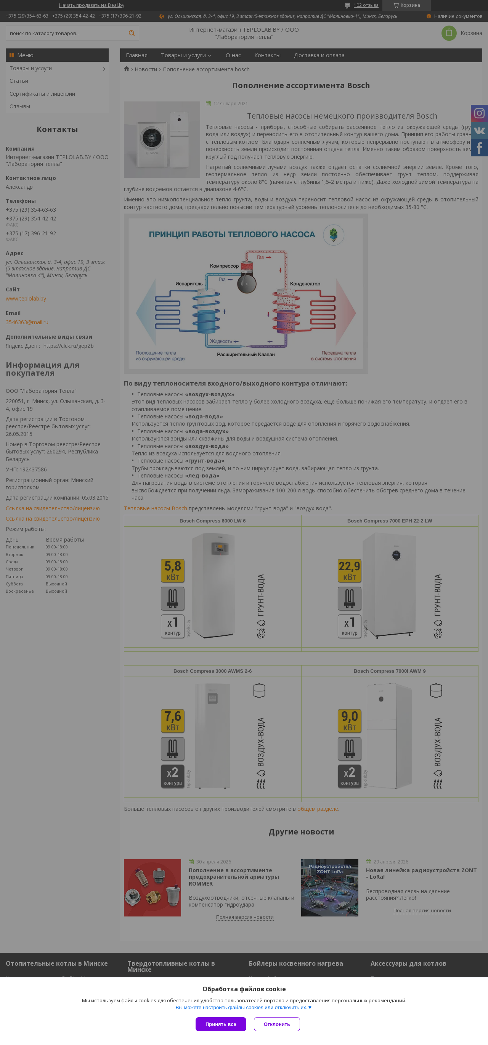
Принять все (220, 1024)
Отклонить (277, 1024)
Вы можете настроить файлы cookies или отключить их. (241, 1007)
